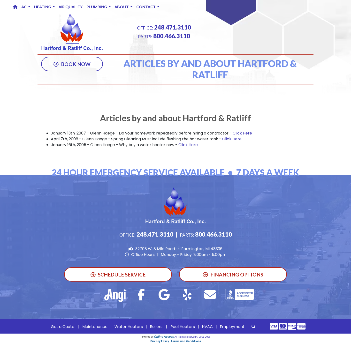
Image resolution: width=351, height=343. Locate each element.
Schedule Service (118, 274)
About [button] (122, 6)
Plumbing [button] (97, 6)
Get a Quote (62, 326)
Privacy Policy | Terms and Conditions (175, 341)
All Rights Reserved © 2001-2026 (193, 337)
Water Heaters (128, 326)
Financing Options (233, 274)
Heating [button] (43, 6)
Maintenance (94, 326)
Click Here (242, 133)
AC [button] (24, 6)
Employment (232, 326)
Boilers (156, 326)
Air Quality (71, 6)
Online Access (164, 336)
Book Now (72, 64)
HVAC (207, 326)
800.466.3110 (171, 35)
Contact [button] (146, 6)
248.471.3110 (172, 27)
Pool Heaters (182, 326)
